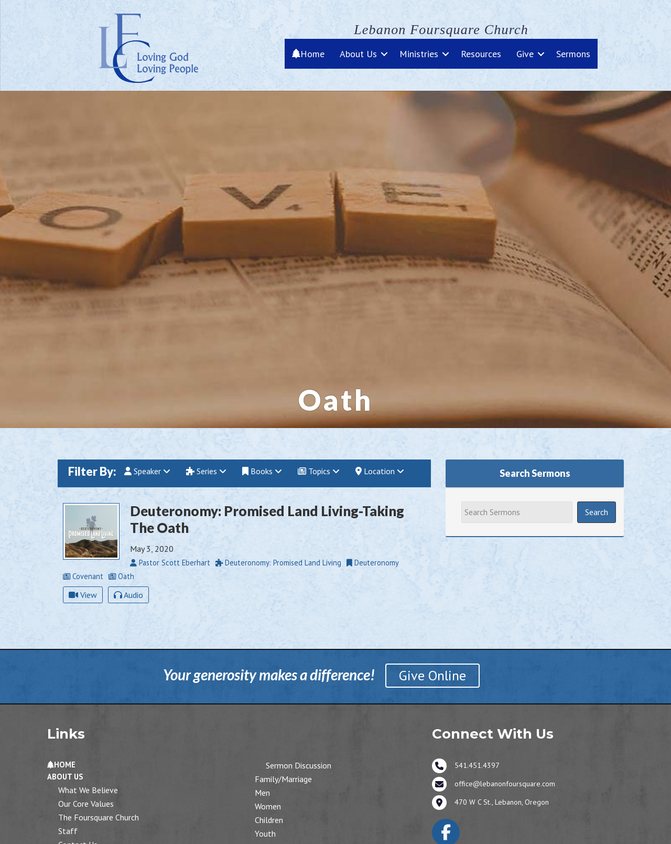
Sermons (573, 54)
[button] (384, 54)
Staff (68, 831)
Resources (481, 54)
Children (269, 820)
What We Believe (88, 790)
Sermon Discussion (298, 765)
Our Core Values (86, 803)
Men (262, 792)
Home (308, 54)
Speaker (147, 471)
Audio (128, 595)
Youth (265, 833)
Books (262, 471)
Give (525, 54)
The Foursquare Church (98, 817)
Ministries (418, 54)
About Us (358, 54)
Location (379, 471)
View (83, 595)
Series (206, 471)
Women (268, 806)
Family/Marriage (283, 779)
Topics (319, 471)
